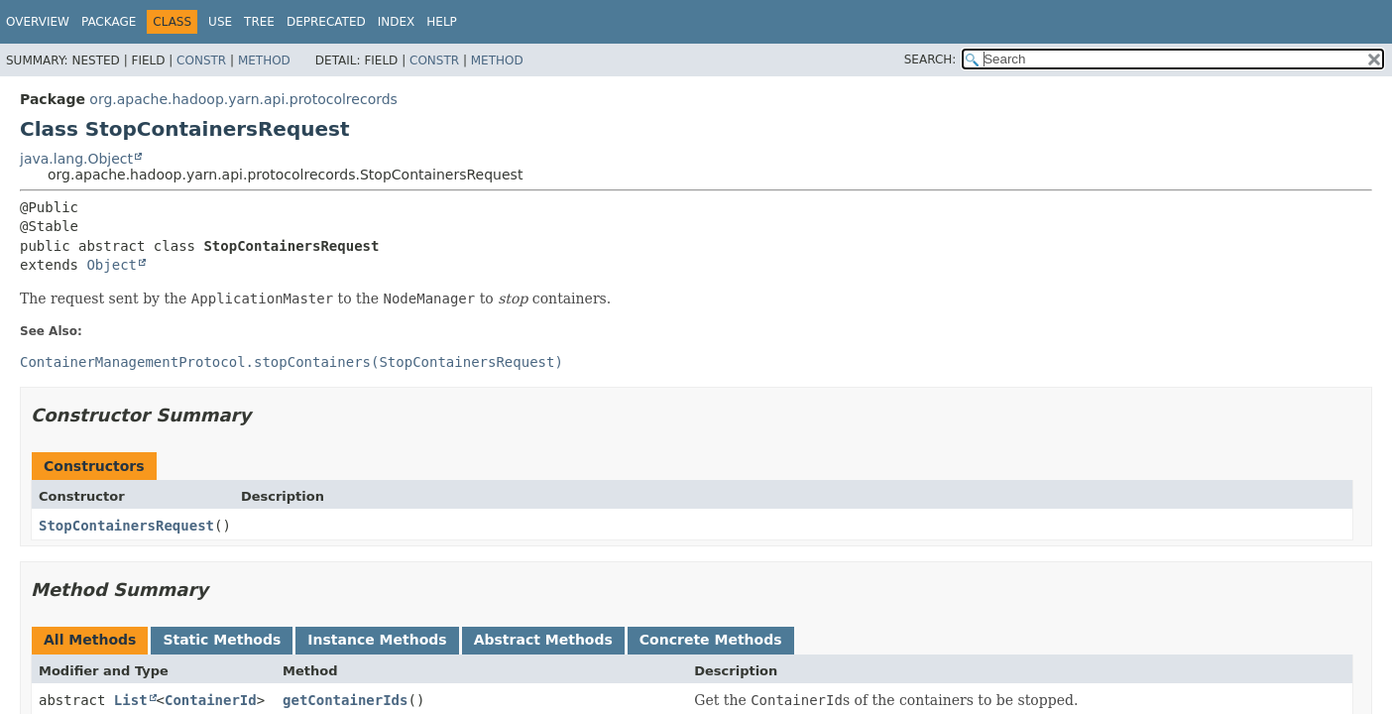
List (131, 700)
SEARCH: (930, 59)
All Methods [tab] (90, 640)
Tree (259, 22)
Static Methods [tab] (222, 640)
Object (111, 265)
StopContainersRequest (126, 526)
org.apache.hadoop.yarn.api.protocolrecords (243, 99)
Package (108, 22)
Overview (37, 22)
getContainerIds (345, 700)
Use (220, 22)
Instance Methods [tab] (376, 640)
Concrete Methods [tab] (710, 640)
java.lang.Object (76, 159)
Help (441, 22)
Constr (201, 60)
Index (396, 22)
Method (264, 60)
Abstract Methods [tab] (543, 640)
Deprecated (326, 22)
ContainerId (211, 700)
